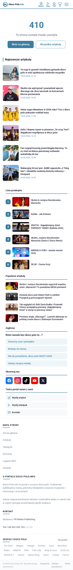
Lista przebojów (14, 190)
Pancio (66, 555)
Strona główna (10, 433)
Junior (46, 555)
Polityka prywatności (57, 565)
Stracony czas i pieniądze (21, 341)
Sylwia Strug (33, 555)
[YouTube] (34, 380)
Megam (19, 546)
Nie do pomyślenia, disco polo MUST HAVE (30, 356)
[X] (43, 380)
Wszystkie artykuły (50, 44)
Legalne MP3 (9, 461)
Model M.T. (9, 555)
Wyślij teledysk (17, 405)
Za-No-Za (64, 550)
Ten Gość (8, 546)
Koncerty (7, 454)
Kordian (41, 546)
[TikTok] (26, 380)
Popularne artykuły (15, 276)
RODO (67, 564)
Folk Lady (36, 550)
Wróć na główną (20, 44)
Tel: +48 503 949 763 (18, 527)
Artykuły (7, 440)
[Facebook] (9, 380)
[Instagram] (17, 380)
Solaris (21, 555)
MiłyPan (17, 550)
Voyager (31, 546)
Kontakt (14, 412)
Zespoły (7, 468)
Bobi (26, 550)
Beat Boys (62, 546)
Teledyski (7, 447)
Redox (7, 550)
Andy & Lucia (51, 550)
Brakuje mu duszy (17, 349)
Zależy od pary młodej (19, 363)
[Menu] (66, 4)
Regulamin (45, 564)
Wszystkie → (64, 540)
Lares (51, 546)
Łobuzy (55, 555)
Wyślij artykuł (17, 397)
